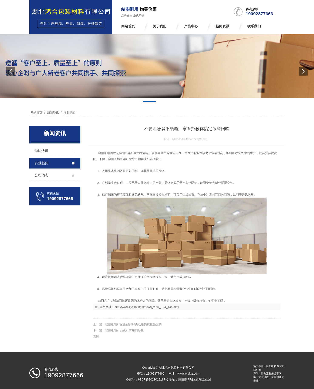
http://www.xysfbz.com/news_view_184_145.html (146, 307)
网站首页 (36, 112)
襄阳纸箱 (104, 153)
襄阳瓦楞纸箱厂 (118, 159)
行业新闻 (69, 112)
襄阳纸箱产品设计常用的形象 (124, 330)
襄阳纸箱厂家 (128, 153)
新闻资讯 (53, 112)
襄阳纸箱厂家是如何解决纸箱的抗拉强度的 (133, 324)
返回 (96, 336)
